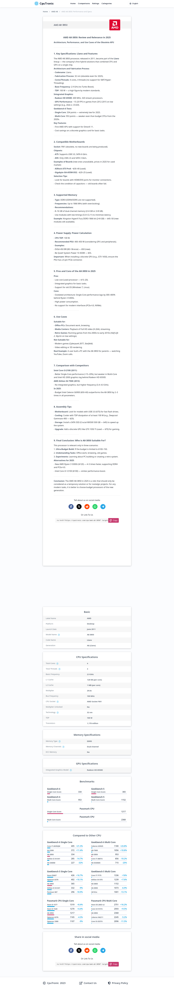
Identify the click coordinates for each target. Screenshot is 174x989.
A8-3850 (50, 854)
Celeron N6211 (97, 917)
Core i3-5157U (97, 909)
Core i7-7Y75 (96, 875)
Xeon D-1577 (52, 904)
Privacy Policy (120, 983)
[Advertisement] (87, 548)
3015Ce (94, 892)
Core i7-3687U (97, 859)
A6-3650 (94, 888)
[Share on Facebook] (71, 506)
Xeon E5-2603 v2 (98, 904)
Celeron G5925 (97, 846)
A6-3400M (51, 863)
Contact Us (90, 983)
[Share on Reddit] (87, 506)
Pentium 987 (52, 892)
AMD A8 (54, 11)
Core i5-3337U (97, 921)
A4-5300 (50, 850)
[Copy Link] (113, 520)
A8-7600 (94, 850)
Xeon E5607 (52, 875)
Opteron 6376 (52, 879)
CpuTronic (44, 3)
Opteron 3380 (52, 921)
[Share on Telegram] (102, 506)
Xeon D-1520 (52, 909)
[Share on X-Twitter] (79, 506)
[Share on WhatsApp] (95, 506)
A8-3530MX (95, 863)
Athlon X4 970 (97, 879)
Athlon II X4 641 (53, 859)
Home (73, 3)
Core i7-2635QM (53, 846)
